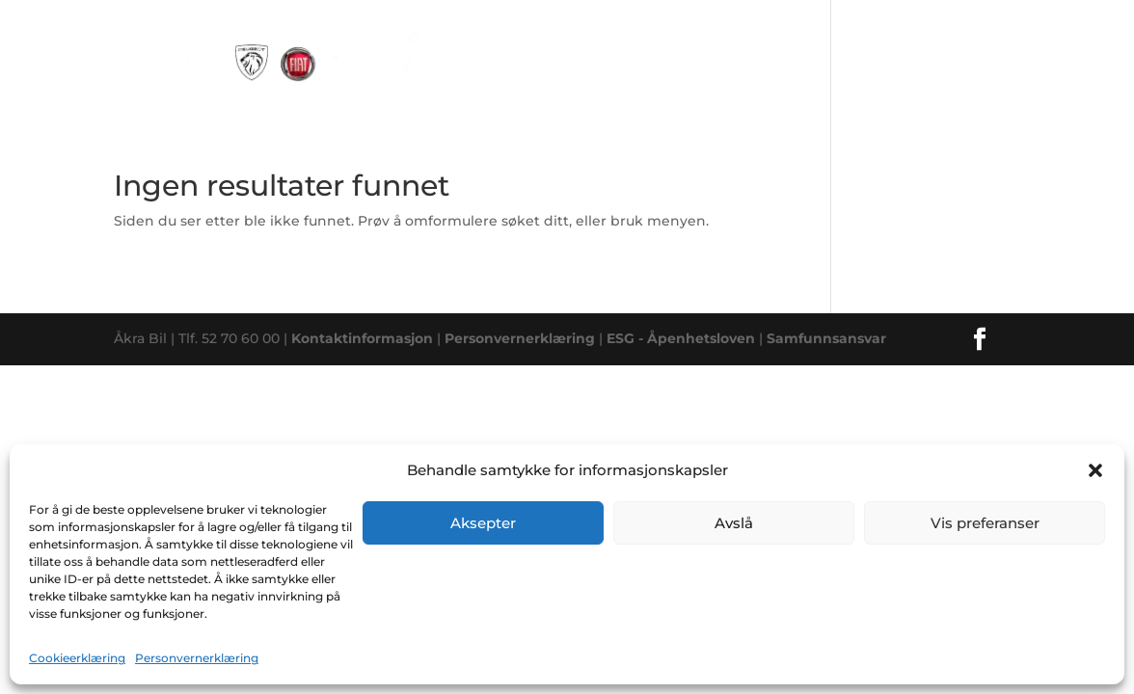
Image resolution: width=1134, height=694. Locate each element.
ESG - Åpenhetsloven (681, 338)
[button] (1095, 470)
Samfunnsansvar (826, 338)
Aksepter (483, 523)
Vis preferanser (985, 523)
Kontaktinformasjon (362, 338)
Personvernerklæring (196, 658)
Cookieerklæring (77, 658)
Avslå (734, 523)
